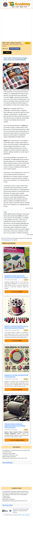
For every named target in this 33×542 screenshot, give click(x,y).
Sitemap (23, 514)
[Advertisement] (14, 25)
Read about (17, 291)
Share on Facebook (14, 48)
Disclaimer (28, 514)
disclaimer (7, 240)
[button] (4, 74)
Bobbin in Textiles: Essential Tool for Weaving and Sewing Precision (16, 327)
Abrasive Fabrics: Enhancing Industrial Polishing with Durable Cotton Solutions (15, 425)
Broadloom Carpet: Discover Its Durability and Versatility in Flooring (16, 276)
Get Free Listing (7, 505)
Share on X (7, 52)
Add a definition (7, 462)
